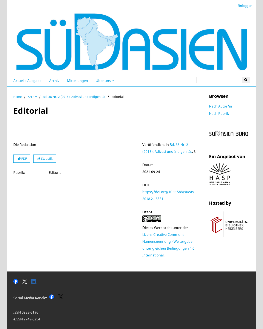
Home (17, 97)
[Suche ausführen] (246, 80)
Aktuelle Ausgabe (27, 80)
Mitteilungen (76, 80)
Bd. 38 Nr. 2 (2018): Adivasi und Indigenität (74, 97)
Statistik (44, 158)
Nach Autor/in (220, 106)
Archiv (53, 80)
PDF (22, 158)
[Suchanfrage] (219, 80)
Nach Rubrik (219, 113)
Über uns (103, 80)
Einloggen (243, 5)
